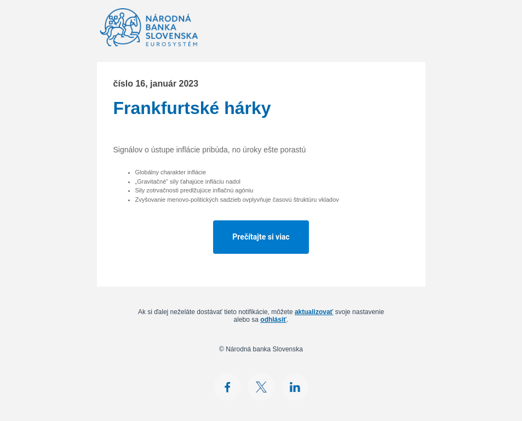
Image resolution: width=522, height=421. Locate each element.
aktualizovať (314, 312)
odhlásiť (273, 319)
